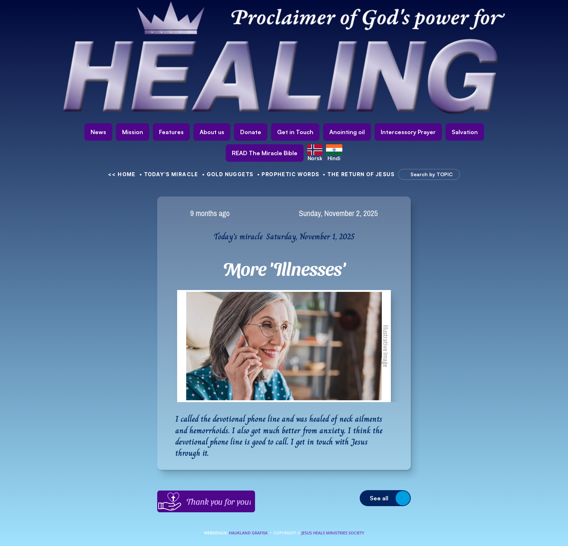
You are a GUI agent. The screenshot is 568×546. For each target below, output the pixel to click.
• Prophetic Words (288, 174)
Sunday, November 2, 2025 (338, 213)
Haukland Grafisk (248, 532)
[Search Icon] (425, 174)
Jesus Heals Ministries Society (332, 532)
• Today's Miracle (169, 174)
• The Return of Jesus (358, 174)
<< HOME (122, 174)
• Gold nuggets (228, 174)
